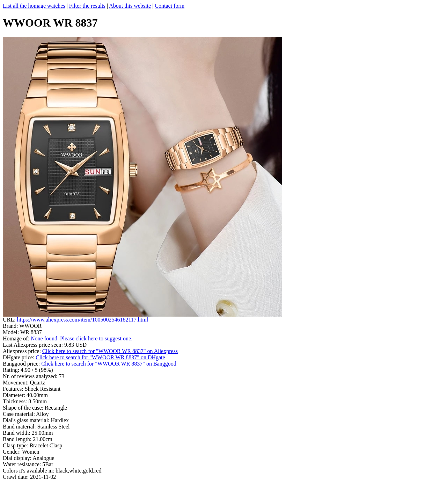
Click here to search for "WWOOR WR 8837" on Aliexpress (110, 351)
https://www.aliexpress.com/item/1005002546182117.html (82, 320)
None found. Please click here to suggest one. (81, 338)
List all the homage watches (34, 6)
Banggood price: (22, 364)
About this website (130, 6)
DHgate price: (19, 357)
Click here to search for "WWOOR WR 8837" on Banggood (108, 364)
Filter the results (87, 6)
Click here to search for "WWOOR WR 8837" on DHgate (100, 357)
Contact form (169, 6)
